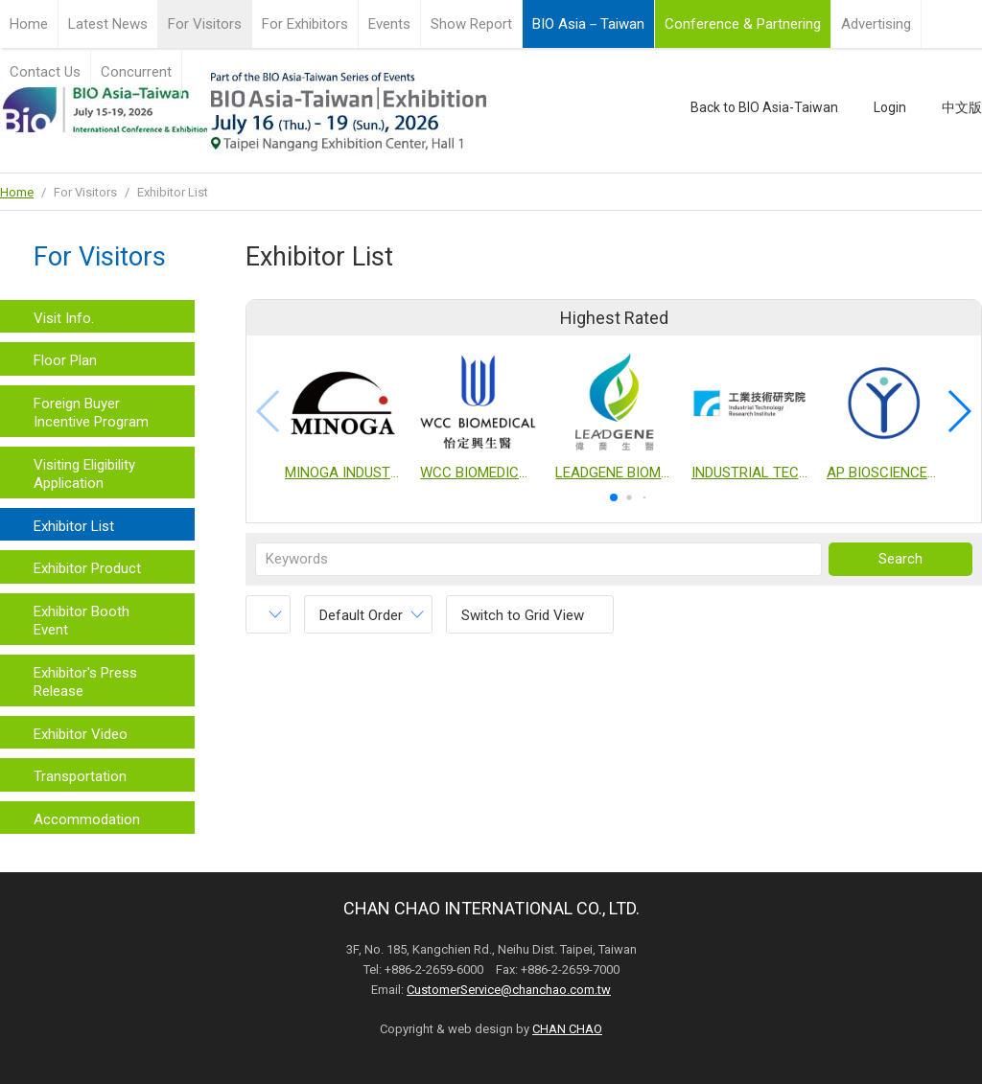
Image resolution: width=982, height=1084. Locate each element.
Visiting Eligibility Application (84, 474)
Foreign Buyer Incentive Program (91, 413)
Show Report (471, 24)
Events (389, 24)
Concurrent (136, 72)
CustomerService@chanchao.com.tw (509, 989)
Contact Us (45, 72)
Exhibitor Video (81, 734)
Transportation (80, 776)
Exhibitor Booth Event (81, 621)
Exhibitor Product (87, 568)
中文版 (962, 107)
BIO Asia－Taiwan (588, 24)
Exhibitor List (74, 526)
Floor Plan (65, 360)
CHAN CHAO (567, 1029)
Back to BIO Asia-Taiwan (764, 107)
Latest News (108, 24)
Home (29, 24)
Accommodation (87, 819)
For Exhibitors (305, 24)
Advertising (876, 24)
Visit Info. (64, 318)
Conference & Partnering (743, 24)
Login (890, 107)
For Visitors (205, 24)
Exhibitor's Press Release (85, 682)
